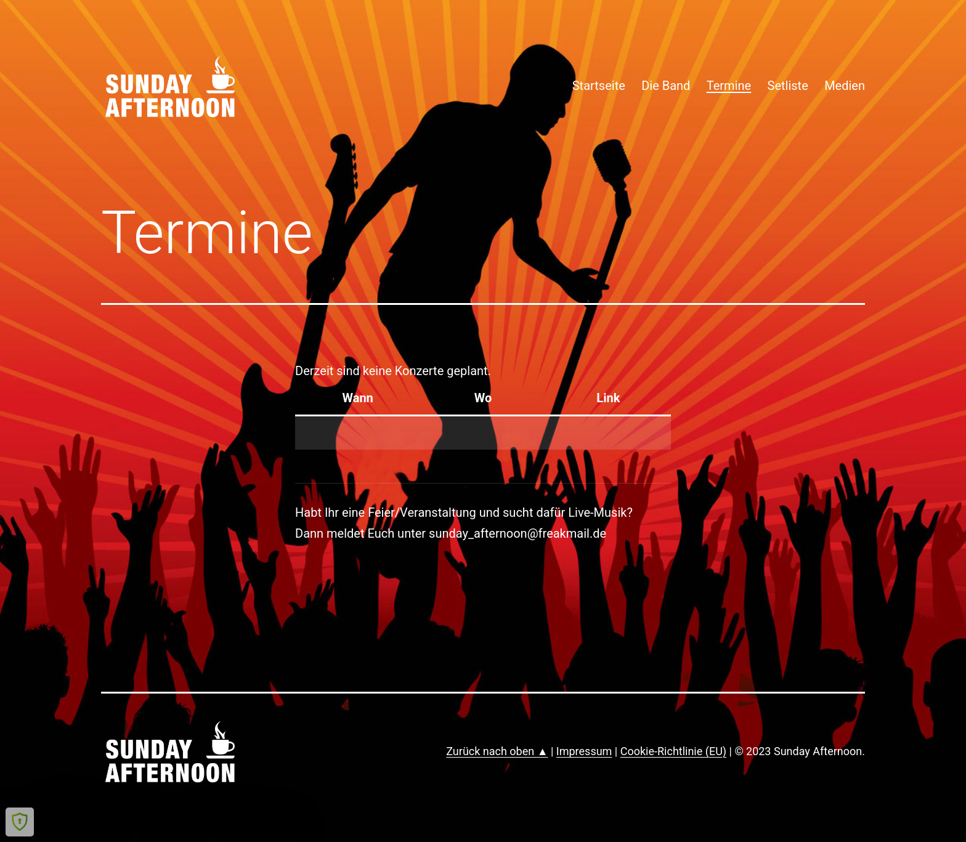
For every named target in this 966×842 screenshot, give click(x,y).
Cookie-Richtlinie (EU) (673, 751)
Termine (729, 85)
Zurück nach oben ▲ (497, 751)
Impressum (584, 751)
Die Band (665, 85)
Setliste (788, 85)
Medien (844, 85)
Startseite (598, 85)
